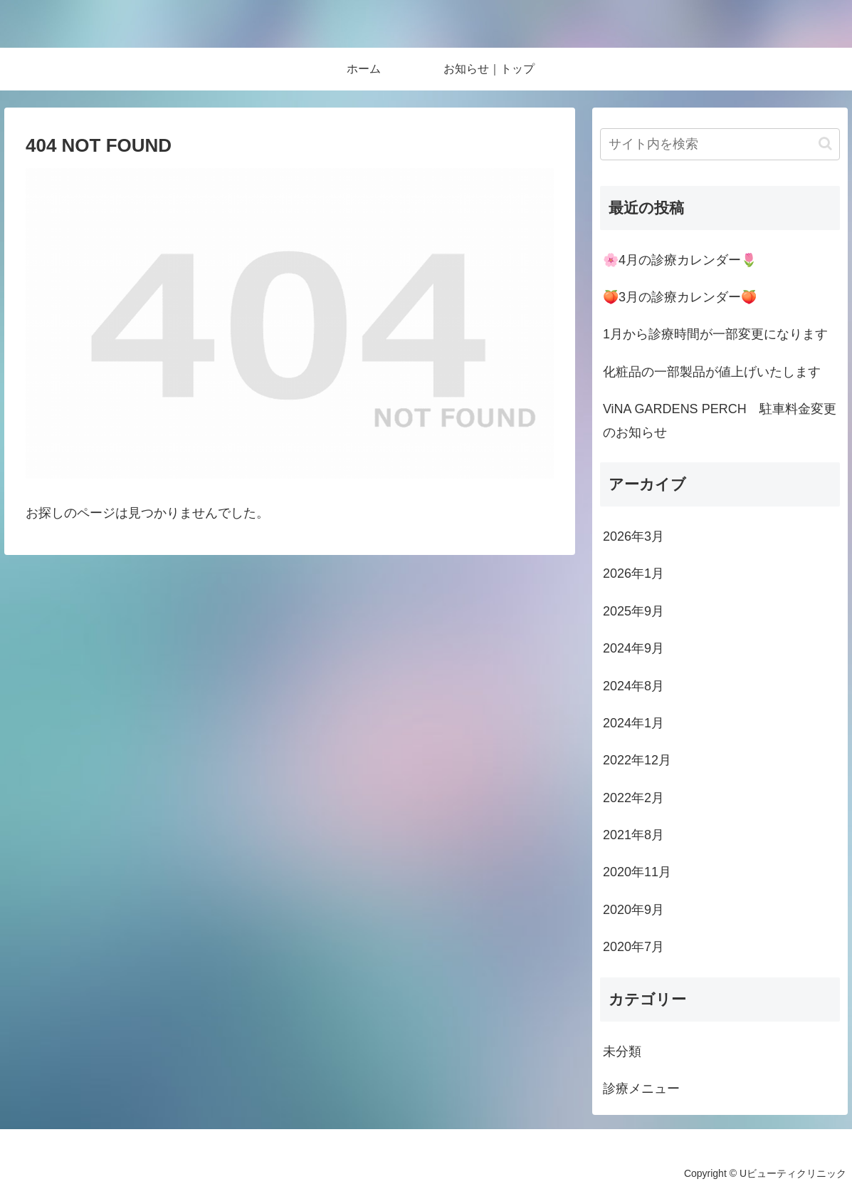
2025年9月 (633, 611)
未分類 (622, 1051)
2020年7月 (633, 947)
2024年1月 (633, 723)
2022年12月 (637, 760)
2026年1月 (633, 573)
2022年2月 (633, 798)
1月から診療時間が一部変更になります (715, 334)
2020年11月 (637, 872)
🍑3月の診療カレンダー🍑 (680, 297)
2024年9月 (633, 648)
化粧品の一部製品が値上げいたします (712, 372)
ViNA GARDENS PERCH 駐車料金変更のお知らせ (719, 420)
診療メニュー (641, 1088)
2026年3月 (633, 536)
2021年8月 (633, 835)
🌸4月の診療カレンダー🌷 (680, 260)
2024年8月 (633, 686)
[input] (720, 144)
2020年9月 (633, 910)
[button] (825, 143)
